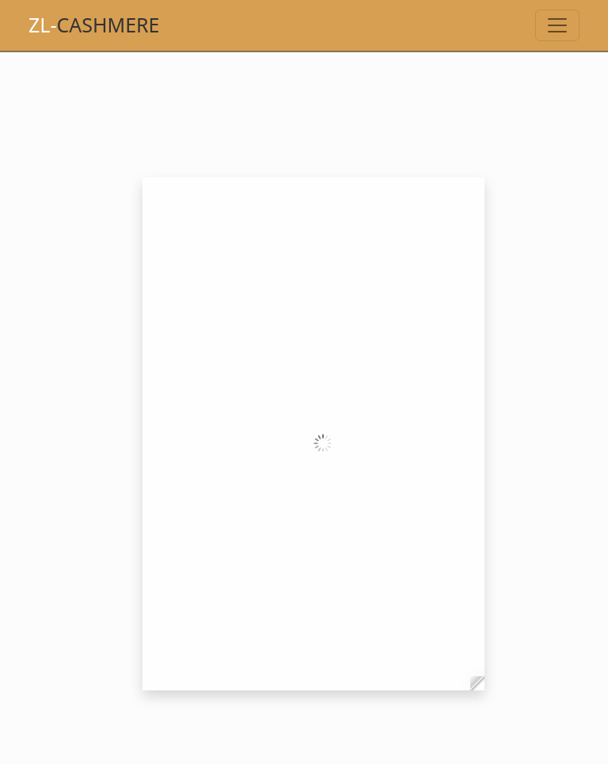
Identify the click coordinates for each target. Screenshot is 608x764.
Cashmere (94, 24)
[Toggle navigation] (557, 25)
